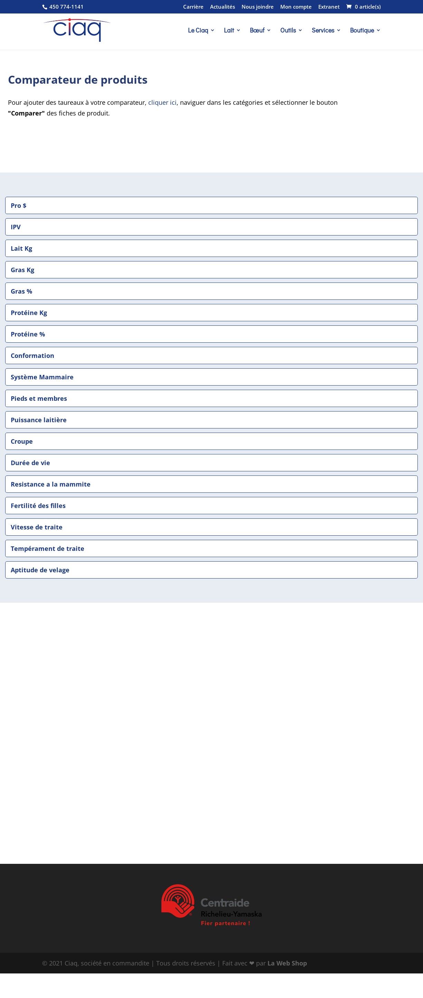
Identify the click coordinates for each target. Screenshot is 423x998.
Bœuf (257, 31)
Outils (288, 31)
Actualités (222, 7)
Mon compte (296, 7)
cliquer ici (162, 102)
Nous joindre (258, 7)
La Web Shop (287, 963)
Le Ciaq (198, 31)
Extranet (329, 7)
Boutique (362, 31)
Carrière (193, 7)
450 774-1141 (66, 6)
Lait (229, 31)
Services (323, 31)
